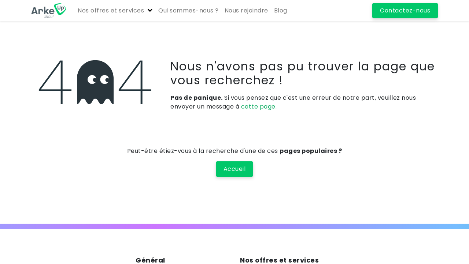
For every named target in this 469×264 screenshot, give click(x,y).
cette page (258, 106)
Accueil (235, 169)
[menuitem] (188, 10)
